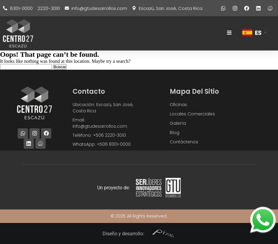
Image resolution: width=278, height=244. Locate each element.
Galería (178, 123)
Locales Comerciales (192, 114)
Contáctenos (184, 142)
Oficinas (178, 105)
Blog (174, 133)
